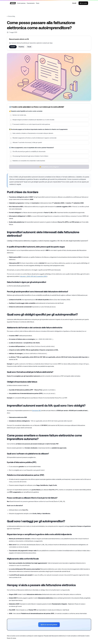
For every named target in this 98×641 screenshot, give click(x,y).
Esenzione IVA (36, 410)
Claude (29, 46)
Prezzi (37, 3)
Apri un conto (83, 3)
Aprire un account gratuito (49, 624)
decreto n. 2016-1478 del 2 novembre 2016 (33, 276)
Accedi (74, 3)
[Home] (13, 3)
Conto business (21, 3)
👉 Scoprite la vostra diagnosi (49, 169)
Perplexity (21, 46)
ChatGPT (12, 46)
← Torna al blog (11, 16)
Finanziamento (31, 3)
